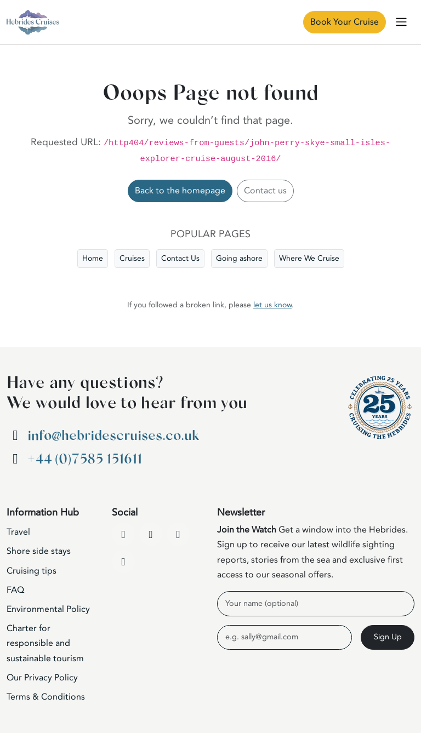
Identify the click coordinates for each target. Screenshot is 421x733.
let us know (272, 305)
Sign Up (388, 637)
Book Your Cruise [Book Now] (344, 22)
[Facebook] (123, 534)
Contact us (265, 191)
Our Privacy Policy (42, 678)
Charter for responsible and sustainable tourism (45, 643)
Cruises (132, 258)
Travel (18, 532)
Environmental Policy (48, 609)
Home (92, 258)
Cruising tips (31, 571)
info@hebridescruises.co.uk (113, 436)
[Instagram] (178, 534)
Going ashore (239, 258)
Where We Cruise (309, 258)
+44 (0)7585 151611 (84, 459)
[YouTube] (150, 534)
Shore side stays (39, 551)
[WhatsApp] (123, 561)
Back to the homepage (180, 191)
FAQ (15, 590)
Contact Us (180, 258)
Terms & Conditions (46, 697)
